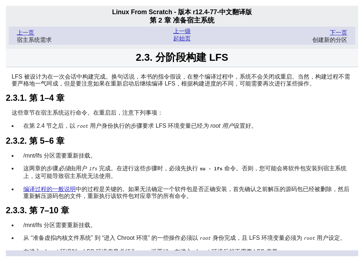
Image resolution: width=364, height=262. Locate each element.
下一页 (338, 32)
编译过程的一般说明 (49, 188)
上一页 (25, 32)
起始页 (182, 38)
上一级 (182, 31)
